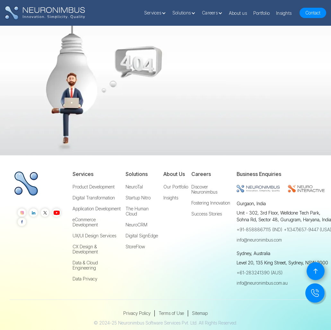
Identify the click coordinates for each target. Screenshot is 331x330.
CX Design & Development (85, 249)
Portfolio (261, 13)
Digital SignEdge (142, 235)
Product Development (94, 186)
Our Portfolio (175, 186)
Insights (284, 13)
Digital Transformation (94, 197)
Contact (312, 12)
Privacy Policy (137, 313)
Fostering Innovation (210, 203)
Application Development (97, 208)
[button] (156, 13)
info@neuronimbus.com (259, 240)
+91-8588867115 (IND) (259, 229)
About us (238, 13)
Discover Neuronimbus (204, 189)
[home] (45, 13)
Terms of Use (171, 313)
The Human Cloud (137, 211)
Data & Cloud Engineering (85, 265)
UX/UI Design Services (94, 235)
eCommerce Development (85, 222)
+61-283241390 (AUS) (260, 272)
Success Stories (206, 213)
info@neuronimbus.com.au (262, 283)
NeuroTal (134, 186)
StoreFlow (135, 246)
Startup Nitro (138, 197)
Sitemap (200, 313)
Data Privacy (85, 278)
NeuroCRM (136, 224)
